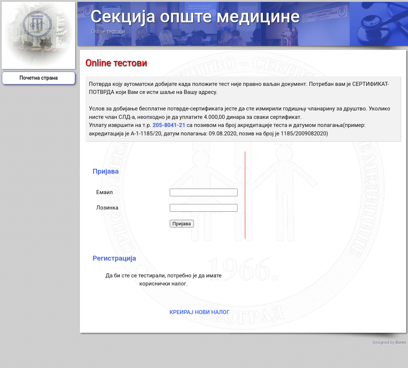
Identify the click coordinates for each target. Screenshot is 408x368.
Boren (401, 342)
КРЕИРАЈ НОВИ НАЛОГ (200, 312)
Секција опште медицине (195, 16)
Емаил (104, 192)
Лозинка (107, 207)
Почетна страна (38, 78)
